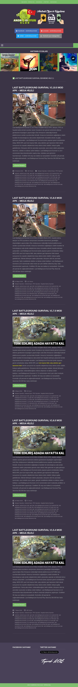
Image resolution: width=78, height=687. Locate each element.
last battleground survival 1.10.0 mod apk (46, 179)
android (17, 173)
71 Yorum (29, 500)
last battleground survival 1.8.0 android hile (46, 286)
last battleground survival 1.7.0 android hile (46, 396)
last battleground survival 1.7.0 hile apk (45, 399)
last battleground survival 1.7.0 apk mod (45, 397)
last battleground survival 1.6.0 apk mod (45, 507)
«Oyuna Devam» (19, 165)
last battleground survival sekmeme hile (25, 186)
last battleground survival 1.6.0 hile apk (45, 509)
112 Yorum (30, 281)
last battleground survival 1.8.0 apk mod (45, 288)
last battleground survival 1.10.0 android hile (47, 173)
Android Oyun (51, 171)
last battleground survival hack (46, 180)
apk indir (32, 173)
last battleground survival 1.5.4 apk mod (45, 617)
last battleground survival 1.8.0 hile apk (45, 290)
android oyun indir (24, 173)
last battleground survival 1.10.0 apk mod (46, 175)
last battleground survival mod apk (53, 184)
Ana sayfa (24, 2)
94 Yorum (29, 391)
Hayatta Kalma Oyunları (47, 284)
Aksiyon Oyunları (42, 171)
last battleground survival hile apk (41, 182)
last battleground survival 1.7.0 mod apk (44, 401)
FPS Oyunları (59, 171)
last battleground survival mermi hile (33, 184)
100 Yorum (29, 610)
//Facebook (39, 2)
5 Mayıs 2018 (18, 391)
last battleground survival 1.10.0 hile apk (46, 177)
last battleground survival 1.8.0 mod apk (44, 291)
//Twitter (46, 2)
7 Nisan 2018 (18, 610)
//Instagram (53, 2)
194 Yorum (30, 171)
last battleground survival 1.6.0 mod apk (44, 511)
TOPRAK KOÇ (31, 2)
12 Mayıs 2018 (19, 281)
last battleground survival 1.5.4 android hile (46, 615)
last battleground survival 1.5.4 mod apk (44, 620)
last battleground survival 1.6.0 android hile (46, 505)
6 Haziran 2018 (19, 171)
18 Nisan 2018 (19, 500)
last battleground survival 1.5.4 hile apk (45, 618)
